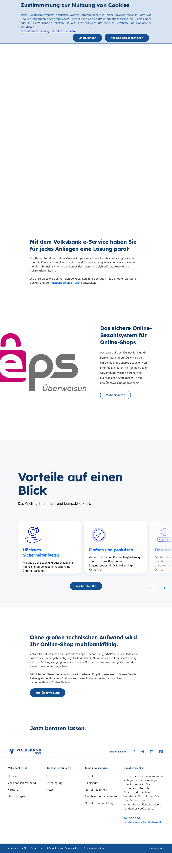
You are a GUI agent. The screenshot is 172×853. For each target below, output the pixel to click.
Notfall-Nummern (96, 789)
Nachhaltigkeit (17, 796)
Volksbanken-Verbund (22, 783)
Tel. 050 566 (131, 818)
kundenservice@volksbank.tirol (143, 822)
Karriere (13, 789)
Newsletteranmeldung (99, 803)
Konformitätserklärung (94, 848)
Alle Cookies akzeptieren (126, 37)
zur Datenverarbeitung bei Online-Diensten (47, 31)
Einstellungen (87, 37)
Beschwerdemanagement (101, 796)
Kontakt (90, 776)
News (50, 789)
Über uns (14, 776)
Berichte (51, 776)
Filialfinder (92, 783)
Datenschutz (37, 848)
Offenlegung (54, 783)
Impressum (13, 848)
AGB (24, 848)
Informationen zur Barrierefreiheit (63, 848)
